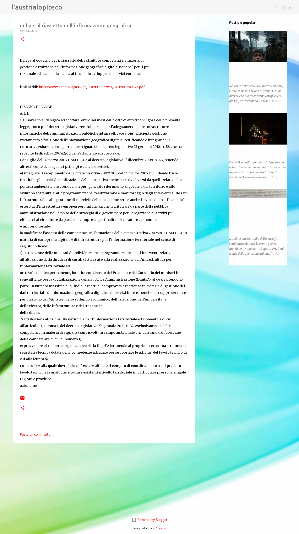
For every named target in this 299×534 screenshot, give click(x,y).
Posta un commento (35, 434)
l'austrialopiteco (37, 7)
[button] (22, 39)
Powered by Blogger (149, 520)
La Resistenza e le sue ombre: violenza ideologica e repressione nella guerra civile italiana (255, 71)
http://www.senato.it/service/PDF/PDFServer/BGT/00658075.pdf (92, 87)
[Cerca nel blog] (274, 7)
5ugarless (161, 528)
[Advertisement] (104, 478)
